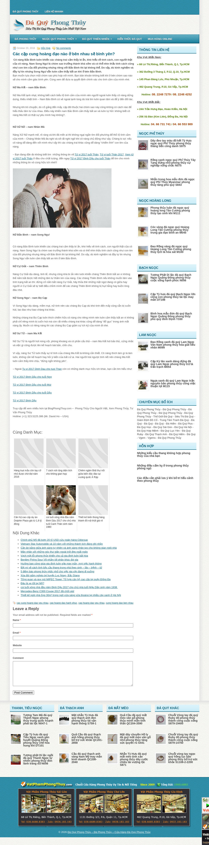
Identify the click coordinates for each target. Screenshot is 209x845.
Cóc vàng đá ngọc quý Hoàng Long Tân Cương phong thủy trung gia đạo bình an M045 (170, 229)
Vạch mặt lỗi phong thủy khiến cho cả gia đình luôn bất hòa (54, 555)
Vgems (152, 437)
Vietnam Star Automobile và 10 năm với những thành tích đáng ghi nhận (62, 543)
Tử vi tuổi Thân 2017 (112, 154)
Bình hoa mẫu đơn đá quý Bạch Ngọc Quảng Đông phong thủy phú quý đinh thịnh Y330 (171, 316)
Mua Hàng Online (160, 39)
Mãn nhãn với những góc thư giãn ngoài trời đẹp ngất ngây (54, 551)
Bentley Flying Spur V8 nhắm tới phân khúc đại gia (49, 559)
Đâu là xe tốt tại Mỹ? (32, 583)
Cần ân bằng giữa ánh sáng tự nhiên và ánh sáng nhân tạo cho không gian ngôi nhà (69, 547)
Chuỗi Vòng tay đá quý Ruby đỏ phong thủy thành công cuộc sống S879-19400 (183, 724)
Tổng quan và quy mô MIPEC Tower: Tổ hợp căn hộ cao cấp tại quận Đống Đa (66, 579)
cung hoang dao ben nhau (119, 603)
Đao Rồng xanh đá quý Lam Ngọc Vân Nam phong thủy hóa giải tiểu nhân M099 (173, 344)
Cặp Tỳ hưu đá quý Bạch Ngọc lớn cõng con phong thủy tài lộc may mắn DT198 (173, 297)
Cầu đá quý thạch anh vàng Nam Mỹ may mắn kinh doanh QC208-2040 (87, 762)
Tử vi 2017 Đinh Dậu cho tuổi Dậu (32, 392)
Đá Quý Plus (185, 423)
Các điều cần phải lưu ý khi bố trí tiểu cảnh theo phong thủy (165, 479)
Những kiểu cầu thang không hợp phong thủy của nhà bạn (163, 454)
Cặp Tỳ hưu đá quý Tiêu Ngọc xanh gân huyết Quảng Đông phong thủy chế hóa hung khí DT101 (36, 745)
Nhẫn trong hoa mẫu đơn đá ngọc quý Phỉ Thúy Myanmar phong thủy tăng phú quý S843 (173, 182)
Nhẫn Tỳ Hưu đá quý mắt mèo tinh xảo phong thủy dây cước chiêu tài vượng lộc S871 (134, 764)
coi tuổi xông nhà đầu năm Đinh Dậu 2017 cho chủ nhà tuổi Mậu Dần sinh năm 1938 (69, 587)
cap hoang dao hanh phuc (63, 603)
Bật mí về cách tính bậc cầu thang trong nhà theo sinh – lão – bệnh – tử (61, 567)
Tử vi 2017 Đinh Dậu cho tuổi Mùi (32, 384)
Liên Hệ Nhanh (54, 11)
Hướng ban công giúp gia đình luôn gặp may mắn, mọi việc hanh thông (61, 563)
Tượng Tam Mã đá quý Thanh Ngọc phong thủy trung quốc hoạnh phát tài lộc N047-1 (38, 724)
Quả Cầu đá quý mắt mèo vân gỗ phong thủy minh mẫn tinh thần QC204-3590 (133, 724)
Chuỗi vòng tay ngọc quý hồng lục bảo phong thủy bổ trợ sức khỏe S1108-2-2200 (183, 762)
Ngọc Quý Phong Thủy (60, 38)
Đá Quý (148, 423)
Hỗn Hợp (45, 48)
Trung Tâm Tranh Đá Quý (174, 420)
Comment (18, 658)
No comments (63, 48)
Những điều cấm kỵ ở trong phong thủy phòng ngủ (163, 467)
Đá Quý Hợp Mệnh (147, 430)
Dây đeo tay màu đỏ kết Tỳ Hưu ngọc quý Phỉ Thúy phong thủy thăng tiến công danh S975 (171, 143)
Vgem (142, 437)
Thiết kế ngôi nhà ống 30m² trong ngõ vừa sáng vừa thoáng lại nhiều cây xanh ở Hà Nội (71, 595)
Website (17, 645)
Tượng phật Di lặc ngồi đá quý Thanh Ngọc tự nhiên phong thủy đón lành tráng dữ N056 (38, 764)
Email (17, 632)
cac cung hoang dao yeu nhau (33, 603)
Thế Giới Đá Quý (162, 416)
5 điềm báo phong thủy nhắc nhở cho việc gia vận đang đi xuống (57, 571)
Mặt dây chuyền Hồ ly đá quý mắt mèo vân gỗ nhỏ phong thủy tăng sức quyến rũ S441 (135, 743)
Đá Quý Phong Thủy (25, 11)
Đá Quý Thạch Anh (156, 434)
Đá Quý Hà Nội (183, 427)
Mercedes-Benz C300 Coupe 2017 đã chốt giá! (47, 591)
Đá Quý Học (144, 427)
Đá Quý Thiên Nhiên (98, 38)
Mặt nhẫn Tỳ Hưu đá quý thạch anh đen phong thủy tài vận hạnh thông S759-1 (85, 724)
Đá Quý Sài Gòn (163, 427)
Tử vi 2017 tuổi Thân (86, 154)
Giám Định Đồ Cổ (147, 420)
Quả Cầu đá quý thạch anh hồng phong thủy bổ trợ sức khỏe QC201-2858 (87, 743)
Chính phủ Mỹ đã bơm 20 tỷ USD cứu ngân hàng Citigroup (54, 539)
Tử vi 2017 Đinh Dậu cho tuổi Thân (90, 158)
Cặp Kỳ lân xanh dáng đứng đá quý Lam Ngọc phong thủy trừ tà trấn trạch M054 (172, 364)
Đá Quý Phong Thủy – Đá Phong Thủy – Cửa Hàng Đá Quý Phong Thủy (108, 836)
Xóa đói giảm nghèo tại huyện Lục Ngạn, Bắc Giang (50, 575)
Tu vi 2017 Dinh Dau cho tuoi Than (42, 368)
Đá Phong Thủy (26, 39)
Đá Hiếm (171, 423)
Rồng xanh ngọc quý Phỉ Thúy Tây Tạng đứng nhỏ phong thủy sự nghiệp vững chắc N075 (173, 162)
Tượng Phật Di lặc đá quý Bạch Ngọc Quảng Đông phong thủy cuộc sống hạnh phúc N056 (171, 277)
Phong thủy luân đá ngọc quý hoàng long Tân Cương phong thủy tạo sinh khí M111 (170, 210)
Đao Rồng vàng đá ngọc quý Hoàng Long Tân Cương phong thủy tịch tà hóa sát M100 (171, 249)
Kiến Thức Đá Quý (129, 39)
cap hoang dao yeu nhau (91, 603)
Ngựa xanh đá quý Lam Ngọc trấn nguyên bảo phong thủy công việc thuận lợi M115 (173, 383)
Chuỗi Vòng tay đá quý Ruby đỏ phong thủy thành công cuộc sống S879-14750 (183, 743)
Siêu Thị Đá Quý (184, 416)
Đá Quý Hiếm (177, 434)
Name (17, 620)
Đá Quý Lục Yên (170, 430)
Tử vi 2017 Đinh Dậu (25, 400)
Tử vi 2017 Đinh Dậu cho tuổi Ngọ (32, 376)
